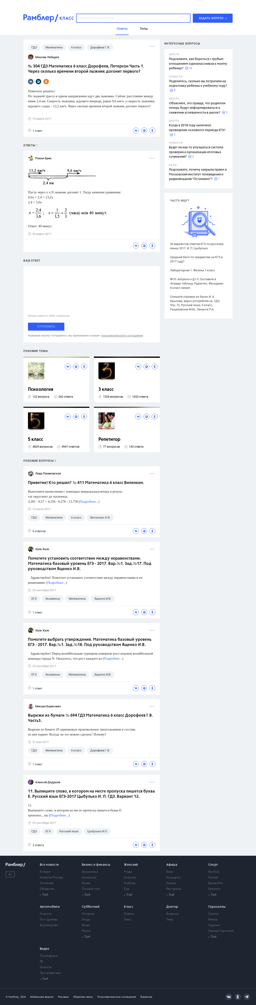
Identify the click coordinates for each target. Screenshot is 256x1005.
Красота (130, 877)
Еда (126, 889)
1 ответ (35, 130)
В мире (45, 871)
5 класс (35, 439)
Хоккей (213, 877)
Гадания (214, 925)
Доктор (172, 906)
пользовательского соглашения (122, 335)
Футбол (213, 871)
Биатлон (214, 889)
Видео (45, 948)
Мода (128, 871)
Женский (131, 864)
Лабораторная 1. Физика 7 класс (192, 270)
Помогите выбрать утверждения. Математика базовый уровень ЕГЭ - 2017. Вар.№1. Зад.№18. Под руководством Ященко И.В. (89, 642)
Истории (88, 914)
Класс (128, 906)
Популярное (49, 956)
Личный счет (91, 889)
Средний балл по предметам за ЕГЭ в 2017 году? (196, 259)
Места (86, 931)
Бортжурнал (49, 925)
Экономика (90, 871)
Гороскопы (217, 906)
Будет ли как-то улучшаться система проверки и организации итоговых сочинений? (196, 152)
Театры (171, 883)
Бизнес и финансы (96, 864)
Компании (89, 877)
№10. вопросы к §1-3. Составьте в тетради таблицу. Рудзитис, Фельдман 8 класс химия (196, 283)
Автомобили (50, 906)
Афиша (172, 864)
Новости (46, 914)
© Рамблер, (12, 997)
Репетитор (109, 439)
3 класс (105, 389)
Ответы (129, 914)
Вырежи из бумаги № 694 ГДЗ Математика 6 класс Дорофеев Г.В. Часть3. (90, 718)
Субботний (90, 906)
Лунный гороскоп (221, 931)
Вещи (86, 925)
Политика (46, 883)
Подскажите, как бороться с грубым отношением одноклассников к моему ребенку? (198, 63)
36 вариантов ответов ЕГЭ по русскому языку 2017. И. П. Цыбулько (196, 246)
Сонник (213, 914)
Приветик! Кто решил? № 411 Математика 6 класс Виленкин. (86, 483)
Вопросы (172, 914)
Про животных (50, 973)
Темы (127, 919)
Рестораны (174, 889)
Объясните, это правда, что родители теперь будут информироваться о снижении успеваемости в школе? (197, 108)
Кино (169, 871)
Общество (47, 889)
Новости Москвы (51, 877)
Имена (213, 919)
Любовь (130, 883)
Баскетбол (215, 883)
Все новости (49, 864)
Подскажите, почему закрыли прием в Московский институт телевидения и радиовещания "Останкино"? (198, 174)
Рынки (86, 883)
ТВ (41, 961)
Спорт (213, 864)
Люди (86, 919)
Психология (40, 389)
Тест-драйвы (49, 919)
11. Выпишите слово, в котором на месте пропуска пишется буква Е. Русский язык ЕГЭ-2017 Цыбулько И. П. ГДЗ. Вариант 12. (91, 794)
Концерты (173, 877)
